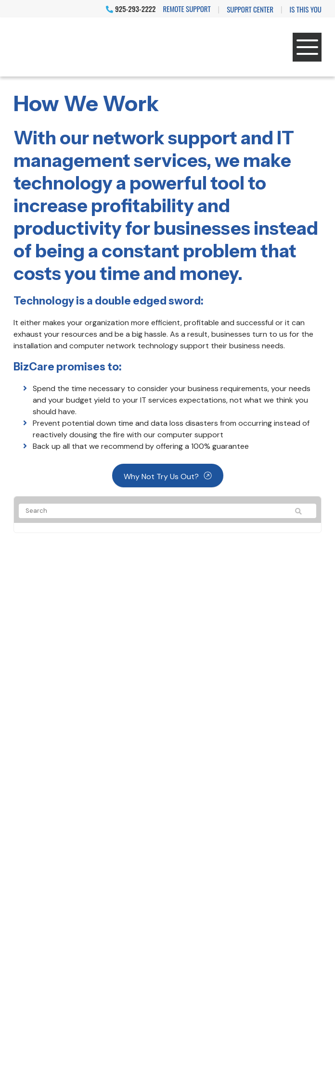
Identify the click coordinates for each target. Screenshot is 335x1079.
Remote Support (187, 8)
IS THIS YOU (306, 9)
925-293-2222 (130, 8)
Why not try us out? (161, 476)
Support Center (250, 9)
